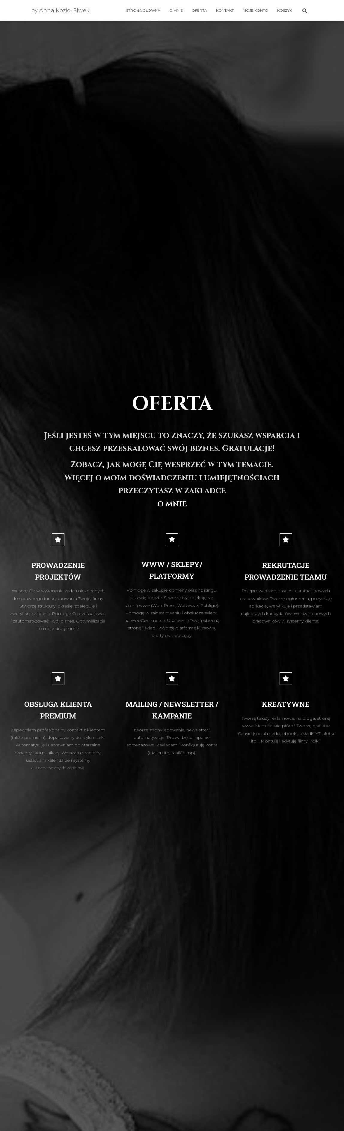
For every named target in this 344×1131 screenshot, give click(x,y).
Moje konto (255, 10)
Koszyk (284, 10)
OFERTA (199, 10)
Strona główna (143, 10)
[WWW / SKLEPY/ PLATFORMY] (172, 539)
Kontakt (225, 10)
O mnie (176, 10)
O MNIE (172, 503)
